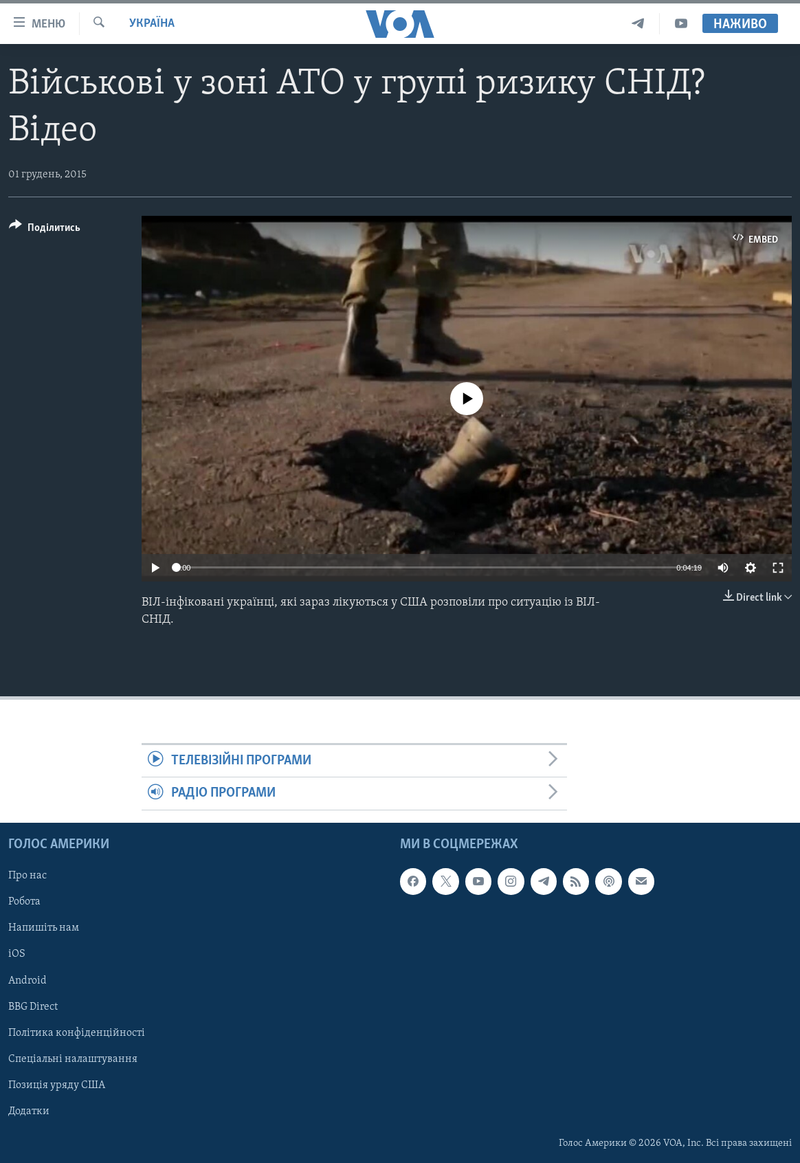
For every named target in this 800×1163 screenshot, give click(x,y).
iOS (16, 954)
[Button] (44, 230)
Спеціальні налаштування (72, 1058)
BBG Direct (33, 1006)
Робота (24, 901)
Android (27, 980)
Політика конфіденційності (76, 1032)
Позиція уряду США (56, 1084)
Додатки (28, 1111)
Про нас (27, 875)
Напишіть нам (43, 927)
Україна (152, 23)
